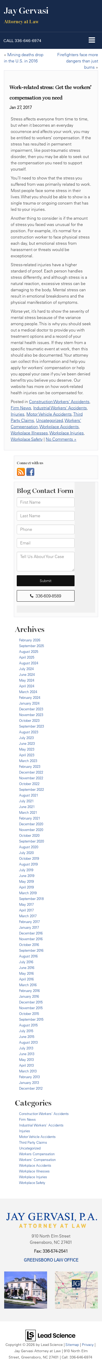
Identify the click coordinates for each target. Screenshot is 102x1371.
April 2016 (26, 979)
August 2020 (28, 847)
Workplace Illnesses (29, 432)
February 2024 (29, 697)
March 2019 (28, 893)
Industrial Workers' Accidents (60, 407)
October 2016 (29, 945)
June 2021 (27, 807)
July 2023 (26, 738)
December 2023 (31, 709)
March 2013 (28, 1071)
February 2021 (29, 818)
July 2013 (26, 1048)
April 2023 (26, 755)
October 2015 (29, 1014)
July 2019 (26, 870)
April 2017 (26, 910)
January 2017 (29, 927)
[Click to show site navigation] (92, 40)
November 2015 (31, 1008)
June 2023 (27, 743)
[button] (22, 40)
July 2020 (26, 853)
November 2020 (31, 830)
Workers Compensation (37, 1154)
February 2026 (29, 640)
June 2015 (26, 1037)
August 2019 (28, 864)
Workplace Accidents (59, 426)
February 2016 (29, 991)
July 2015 (26, 1031)
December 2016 (31, 933)
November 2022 (31, 778)
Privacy (88, 1344)
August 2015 (28, 1025)
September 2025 (31, 646)
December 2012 (31, 1088)
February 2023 (29, 766)
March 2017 (28, 916)
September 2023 (31, 726)
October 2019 (29, 858)
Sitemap (72, 1344)
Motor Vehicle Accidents (49, 414)
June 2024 (27, 674)
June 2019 (26, 876)
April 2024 (26, 686)
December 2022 (31, 772)
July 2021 (26, 801)
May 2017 (26, 904)
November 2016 (31, 939)
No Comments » (61, 439)
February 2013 (29, 1077)
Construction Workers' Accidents (59, 401)
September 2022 (31, 789)
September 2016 (31, 950)
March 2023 (28, 761)
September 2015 (31, 1019)
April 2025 (26, 657)
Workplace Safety (27, 439)
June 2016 (26, 968)
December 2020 (31, 824)
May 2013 (26, 1060)
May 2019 (26, 881)
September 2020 (31, 841)
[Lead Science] (50, 1335)
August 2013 (28, 1042)
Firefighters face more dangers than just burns (77, 61)
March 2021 (28, 812)
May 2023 (26, 749)
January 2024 (29, 703)
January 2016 (29, 996)
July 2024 (26, 669)
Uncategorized (49, 420)
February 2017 (29, 922)
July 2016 (26, 962)
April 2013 (26, 1065)
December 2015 (31, 1002)
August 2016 (28, 956)
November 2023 (31, 715)
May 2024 (26, 680)
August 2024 (28, 663)
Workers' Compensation (37, 1160)
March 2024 (28, 692)
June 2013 (26, 1054)
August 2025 (28, 651)
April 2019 (26, 887)
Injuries (17, 414)
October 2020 (29, 835)
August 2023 (28, 732)
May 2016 (26, 973)
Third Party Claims (33, 1142)
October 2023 (29, 720)
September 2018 (31, 899)
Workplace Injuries (66, 432)
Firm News (21, 407)
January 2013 (29, 1082)
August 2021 (28, 795)
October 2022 (29, 784)
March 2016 (28, 985)
